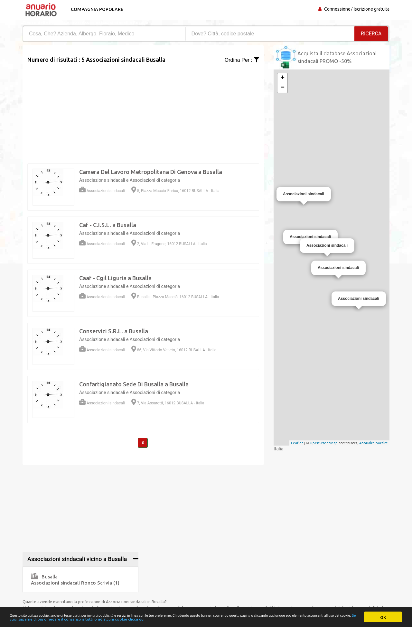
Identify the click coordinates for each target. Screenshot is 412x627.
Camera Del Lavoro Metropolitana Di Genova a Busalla (150, 172)
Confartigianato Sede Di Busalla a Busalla (134, 384)
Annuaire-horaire (373, 443)
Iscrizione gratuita (371, 9)
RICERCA (371, 34)
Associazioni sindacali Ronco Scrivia (75, 583)
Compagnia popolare (96, 9)
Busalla (44, 576)
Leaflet (297, 443)
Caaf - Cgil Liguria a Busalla (115, 278)
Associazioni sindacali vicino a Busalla (77, 559)
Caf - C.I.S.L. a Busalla (107, 225)
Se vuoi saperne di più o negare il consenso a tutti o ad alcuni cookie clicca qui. (182, 616)
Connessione (337, 9)
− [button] (282, 88)
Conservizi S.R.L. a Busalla (113, 331)
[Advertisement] (143, 109)
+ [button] (282, 78)
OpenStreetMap (324, 443)
